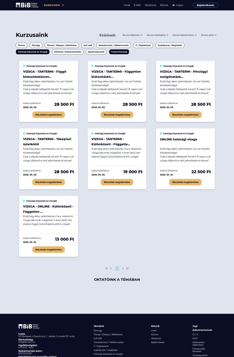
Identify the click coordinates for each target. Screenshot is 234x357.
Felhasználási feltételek (198, 350)
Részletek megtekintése (48, 114)
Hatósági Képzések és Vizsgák (32, 52)
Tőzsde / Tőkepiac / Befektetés (62, 45)
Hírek (127, 5)
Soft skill (88, 45)
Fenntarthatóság (119, 52)
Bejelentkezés (205, 5)
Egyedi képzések (96, 52)
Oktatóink (150, 5)
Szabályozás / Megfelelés (170, 45)
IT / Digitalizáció (143, 45)
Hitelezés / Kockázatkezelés (67, 52)
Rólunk (164, 5)
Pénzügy (36, 45)
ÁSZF (195, 338)
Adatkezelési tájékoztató (198, 343)
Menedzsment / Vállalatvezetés (114, 45)
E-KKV (137, 5)
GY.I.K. (195, 334)
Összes (21, 45)
